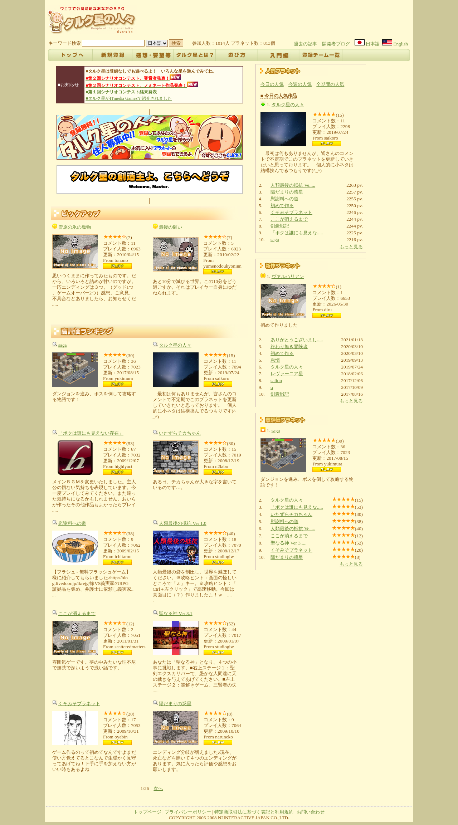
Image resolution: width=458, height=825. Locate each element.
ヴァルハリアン (288, 276)
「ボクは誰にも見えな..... (297, 232)
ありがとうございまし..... (297, 339)
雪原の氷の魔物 (74, 227)
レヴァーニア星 (287, 373)
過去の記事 (305, 44)
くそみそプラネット (79, 703)
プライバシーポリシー (188, 812)
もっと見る (351, 246)
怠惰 (275, 360)
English (400, 44)
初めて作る (282, 205)
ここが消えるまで (77, 613)
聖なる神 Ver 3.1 (176, 613)
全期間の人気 (330, 84)
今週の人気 (300, 84)
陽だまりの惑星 (175, 703)
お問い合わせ (311, 812)
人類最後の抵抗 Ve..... (293, 185)
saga (62, 345)
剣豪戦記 (280, 226)
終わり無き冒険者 (289, 346)
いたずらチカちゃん (180, 433)
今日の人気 (272, 84)
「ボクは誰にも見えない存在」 (90, 433)
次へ (158, 788)
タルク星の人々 (175, 345)
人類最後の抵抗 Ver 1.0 (182, 523)
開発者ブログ (336, 44)
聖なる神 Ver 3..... (289, 543)
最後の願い (170, 227)
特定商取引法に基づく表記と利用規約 (253, 812)
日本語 (373, 44)
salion (276, 380)
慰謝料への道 (72, 523)
